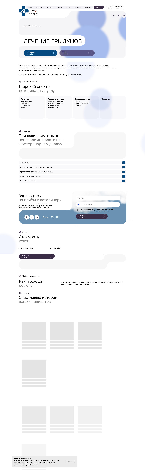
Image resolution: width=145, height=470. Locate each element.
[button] (77, 53)
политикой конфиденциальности (98, 211)
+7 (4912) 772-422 (50, 217)
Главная (25, 26)
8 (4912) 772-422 (114, 6)
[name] (98, 198)
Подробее (33, 465)
